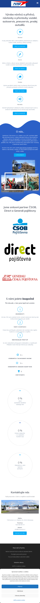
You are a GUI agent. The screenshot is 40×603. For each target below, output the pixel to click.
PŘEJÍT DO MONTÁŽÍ (20, 113)
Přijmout (20, 586)
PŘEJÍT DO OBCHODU (20, 46)
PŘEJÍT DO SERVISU (20, 68)
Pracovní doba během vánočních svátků (18, 557)
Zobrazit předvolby (20, 595)
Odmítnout (20, 591)
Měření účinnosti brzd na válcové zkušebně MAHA (19, 551)
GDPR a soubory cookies (19, 600)
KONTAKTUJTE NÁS (20, 533)
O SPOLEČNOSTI (20, 155)
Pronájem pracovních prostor (19, 554)
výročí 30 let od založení (25, 148)
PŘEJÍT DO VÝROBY (20, 91)
